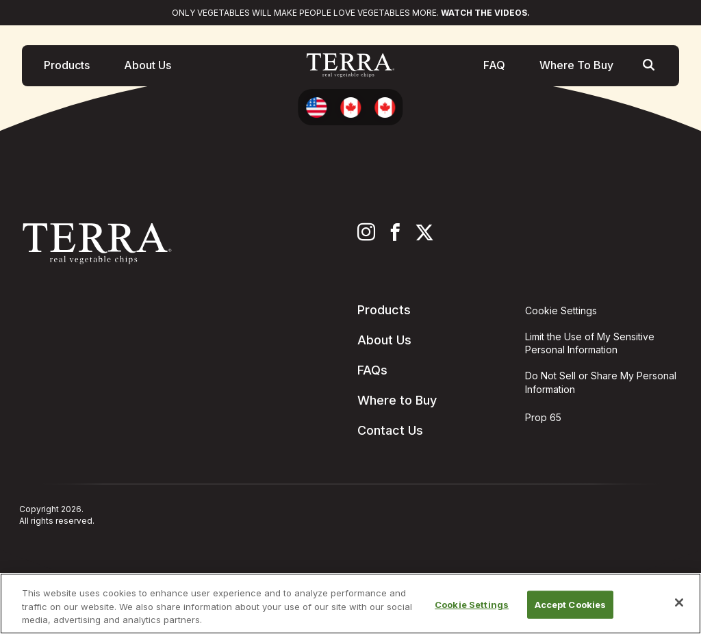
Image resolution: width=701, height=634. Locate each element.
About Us (147, 68)
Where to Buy (397, 400)
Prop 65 (543, 417)
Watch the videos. (485, 13)
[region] (350, 603)
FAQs (372, 370)
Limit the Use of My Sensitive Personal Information (589, 343)
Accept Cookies (571, 603)
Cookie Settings (472, 603)
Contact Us (390, 430)
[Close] (679, 602)
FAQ (494, 68)
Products (67, 68)
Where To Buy (576, 68)
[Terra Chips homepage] (350, 68)
